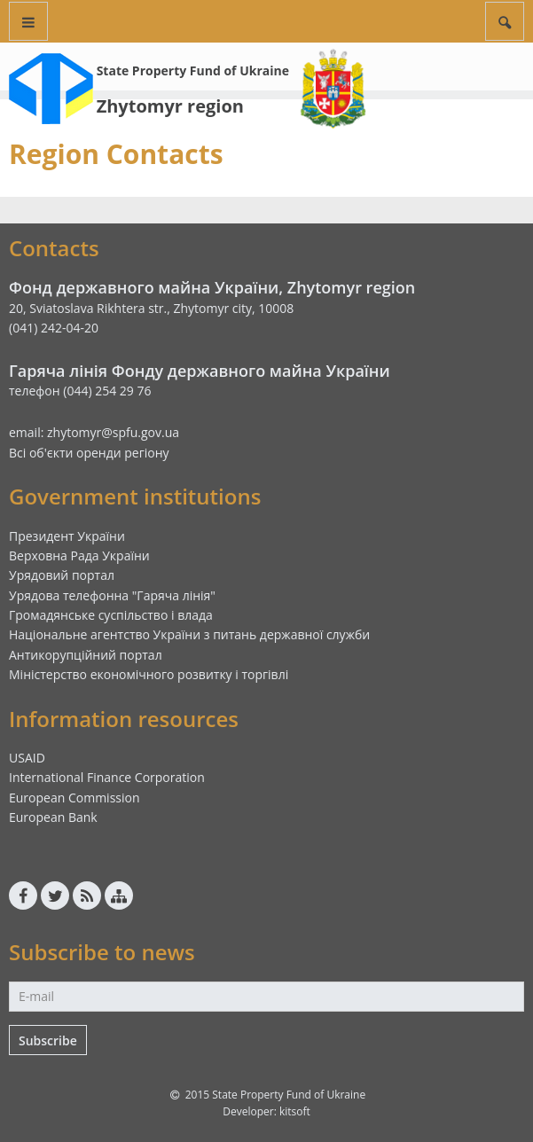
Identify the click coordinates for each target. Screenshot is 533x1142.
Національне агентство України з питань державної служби (189, 634)
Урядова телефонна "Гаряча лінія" (112, 595)
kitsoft (294, 1111)
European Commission (74, 797)
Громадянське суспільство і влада (111, 614)
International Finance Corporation (107, 777)
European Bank (53, 817)
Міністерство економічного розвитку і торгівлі (148, 674)
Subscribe (48, 1040)
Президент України (67, 536)
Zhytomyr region (170, 106)
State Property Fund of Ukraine (193, 70)
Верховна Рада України (79, 555)
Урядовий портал (61, 575)
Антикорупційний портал (85, 654)
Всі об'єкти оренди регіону (89, 452)
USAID (27, 757)
